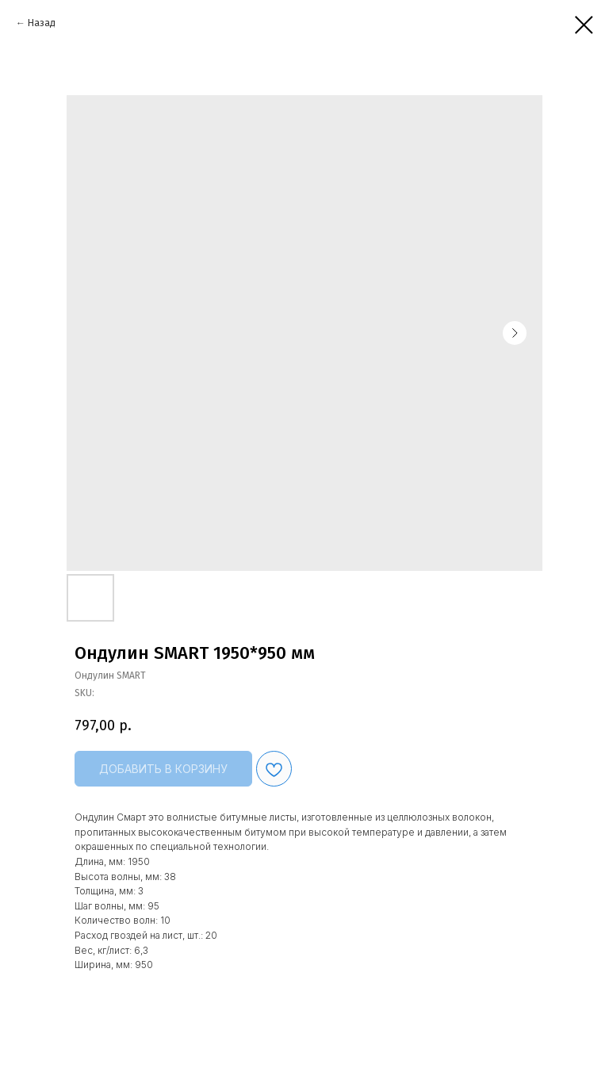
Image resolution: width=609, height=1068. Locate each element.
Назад (42, 23)
